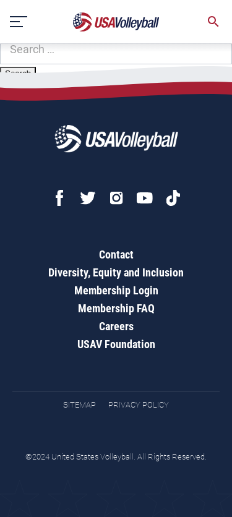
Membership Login (116, 290)
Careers (116, 326)
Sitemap (79, 404)
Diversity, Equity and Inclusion (116, 272)
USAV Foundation (116, 344)
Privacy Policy (138, 404)
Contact (116, 254)
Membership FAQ (116, 308)
